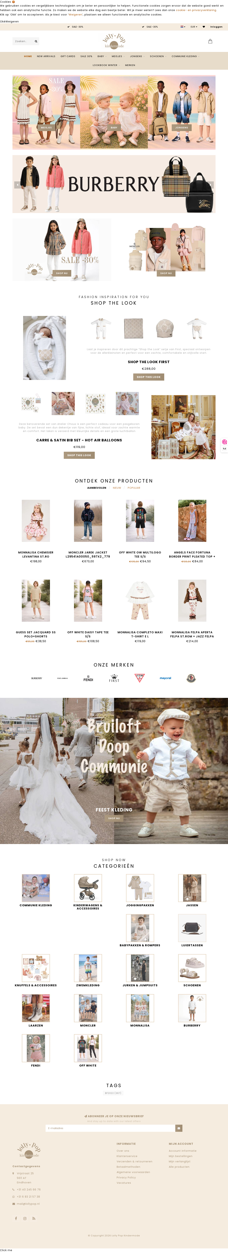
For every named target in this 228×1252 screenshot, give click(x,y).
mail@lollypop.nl (28, 1204)
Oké (3, 21)
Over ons (123, 1151)
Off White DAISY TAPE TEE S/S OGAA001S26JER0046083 (88, 636)
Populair (134, 488)
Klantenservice (127, 1156)
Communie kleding (184, 56)
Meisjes (117, 56)
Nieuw (117, 488)
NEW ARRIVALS (46, 56)
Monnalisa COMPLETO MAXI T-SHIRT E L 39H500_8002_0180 (140, 636)
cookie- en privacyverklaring (196, 10)
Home (28, 56)
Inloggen (216, 26)
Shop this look (149, 377)
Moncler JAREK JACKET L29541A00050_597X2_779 (88, 554)
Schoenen (157, 56)
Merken (130, 65)
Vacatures (124, 1183)
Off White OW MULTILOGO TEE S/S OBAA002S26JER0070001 (140, 556)
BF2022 (113, 1093)
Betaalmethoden (128, 1167)
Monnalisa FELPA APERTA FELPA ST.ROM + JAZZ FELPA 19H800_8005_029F (192, 636)
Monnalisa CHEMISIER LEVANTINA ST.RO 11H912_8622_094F (35, 556)
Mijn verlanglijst (180, 1161)
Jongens (136, 56)
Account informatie (183, 1151)
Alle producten (179, 1167)
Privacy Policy (126, 1177)
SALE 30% (86, 56)
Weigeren (75, 14)
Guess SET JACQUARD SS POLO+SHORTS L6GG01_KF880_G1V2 (36, 636)
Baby (101, 56)
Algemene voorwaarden (133, 1172)
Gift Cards (68, 56)
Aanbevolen (96, 488)
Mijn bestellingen (181, 1156)
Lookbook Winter (105, 65)
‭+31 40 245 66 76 (29, 1189)
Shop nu (62, 273)
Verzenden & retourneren (134, 1161)
